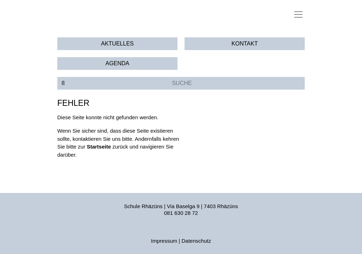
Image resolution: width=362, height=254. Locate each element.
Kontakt (245, 44)
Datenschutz (196, 241)
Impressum (164, 241)
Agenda (117, 63)
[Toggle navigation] (298, 14)
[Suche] (187, 83)
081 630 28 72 (181, 213)
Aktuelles (117, 44)
